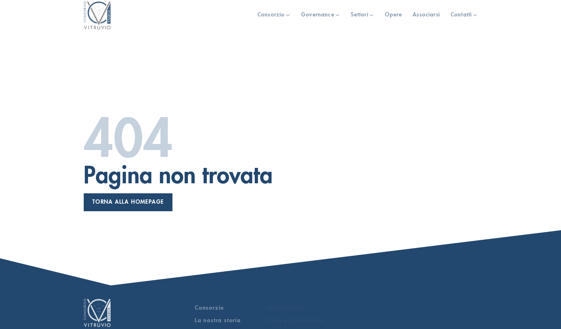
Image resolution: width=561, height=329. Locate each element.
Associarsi (426, 12)
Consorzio (270, 12)
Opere (393, 12)
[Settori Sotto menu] (371, 12)
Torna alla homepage (128, 202)
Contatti (461, 12)
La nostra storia (218, 320)
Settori (359, 12)
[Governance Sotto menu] (337, 12)
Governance (317, 12)
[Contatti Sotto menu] (475, 12)
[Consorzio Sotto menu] (288, 12)
